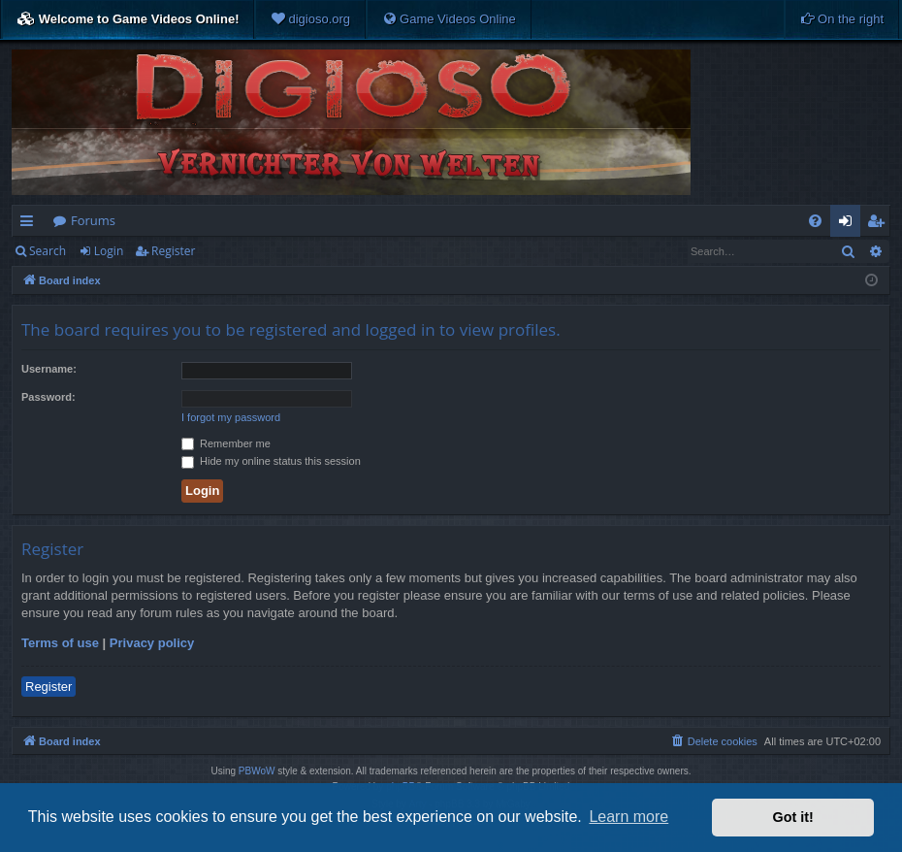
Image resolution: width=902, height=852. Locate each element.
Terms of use (60, 643)
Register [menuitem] (879, 224)
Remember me (226, 443)
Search (47, 251)
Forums (93, 220)
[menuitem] (310, 19)
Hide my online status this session (271, 461)
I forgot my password (230, 417)
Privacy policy (152, 643)
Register (173, 251)
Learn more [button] (628, 816)
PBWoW (257, 771)
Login (108, 251)
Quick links (30, 224)
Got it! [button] (793, 817)
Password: (48, 397)
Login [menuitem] (849, 224)
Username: (49, 369)
